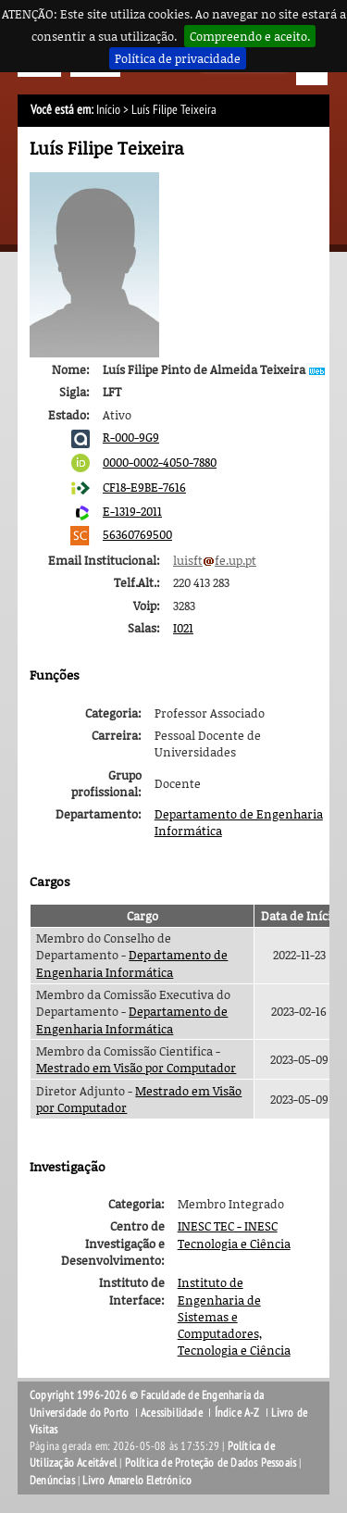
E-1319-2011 (132, 511)
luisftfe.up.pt (214, 560)
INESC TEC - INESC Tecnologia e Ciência (234, 1234)
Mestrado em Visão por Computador (136, 1067)
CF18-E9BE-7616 (144, 487)
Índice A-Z (237, 1413)
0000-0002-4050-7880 (160, 462)
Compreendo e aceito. (250, 36)
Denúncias (52, 1480)
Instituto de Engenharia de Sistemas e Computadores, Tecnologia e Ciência (234, 1316)
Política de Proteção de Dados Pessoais (211, 1463)
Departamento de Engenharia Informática (132, 963)
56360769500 (137, 534)
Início (108, 110)
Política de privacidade (178, 58)
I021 (183, 627)
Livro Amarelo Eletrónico (137, 1480)
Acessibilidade (172, 1413)
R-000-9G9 (131, 437)
